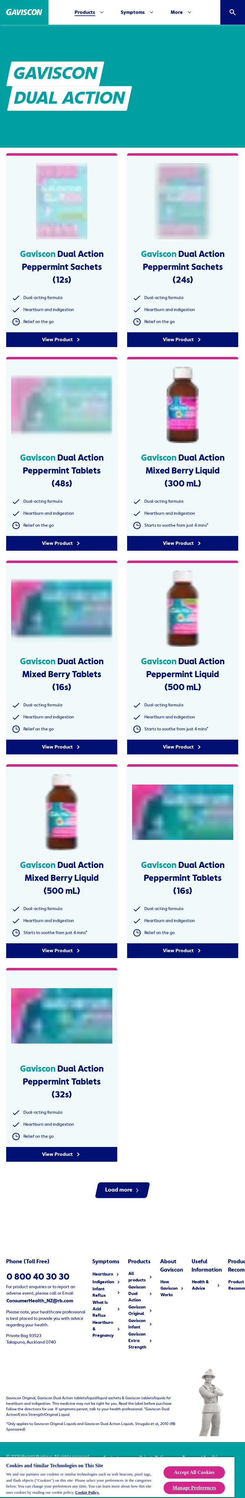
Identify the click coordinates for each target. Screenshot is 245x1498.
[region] (117, 1477)
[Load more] (122, 1190)
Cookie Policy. (87, 1492)
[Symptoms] (138, 12)
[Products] (85, 12)
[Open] (232, 12)
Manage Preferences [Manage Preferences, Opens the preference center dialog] (194, 1487)
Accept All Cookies (194, 1472)
